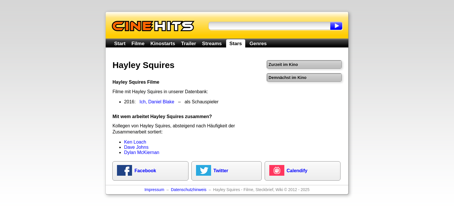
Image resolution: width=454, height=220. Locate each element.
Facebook (145, 170)
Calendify (297, 170)
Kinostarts (163, 43)
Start (119, 43)
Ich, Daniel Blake (157, 101)
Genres (258, 43)
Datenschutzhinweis (188, 190)
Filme (137, 43)
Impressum (154, 190)
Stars (235, 43)
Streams (212, 43)
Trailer (188, 43)
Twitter (220, 170)
